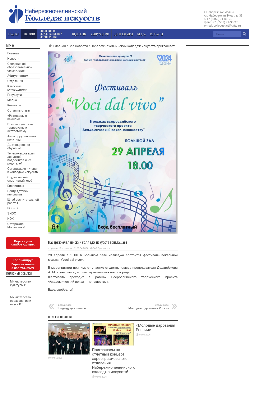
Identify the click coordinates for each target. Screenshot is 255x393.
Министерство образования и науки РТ (20, 300)
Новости (13, 58)
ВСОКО (12, 208)
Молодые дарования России (143, 306)
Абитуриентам (17, 75)
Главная (59, 46)
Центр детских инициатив (17, 192)
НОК (10, 218)
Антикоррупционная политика (21, 137)
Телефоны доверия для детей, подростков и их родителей (20, 158)
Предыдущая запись (82, 306)
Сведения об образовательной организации (19, 67)
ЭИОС (11, 213)
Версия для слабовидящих (23, 242)
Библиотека (15, 186)
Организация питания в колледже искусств (22, 170)
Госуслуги (14, 94)
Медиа (12, 100)
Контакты (14, 105)
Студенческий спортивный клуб (19, 178)
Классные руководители (17, 87)
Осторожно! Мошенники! (16, 225)
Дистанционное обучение (18, 146)
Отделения (15, 81)
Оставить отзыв (18, 110)
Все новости (78, 46)
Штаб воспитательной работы (23, 201)
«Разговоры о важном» (17, 117)
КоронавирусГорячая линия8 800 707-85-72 (22, 264)
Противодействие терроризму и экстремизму (20, 127)
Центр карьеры (123, 34)
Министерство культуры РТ (20, 283)
